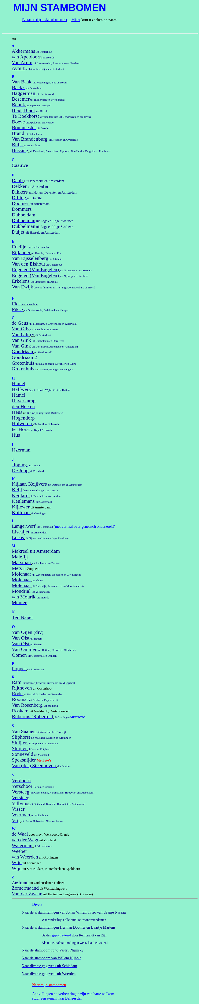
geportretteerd (61, 935)
